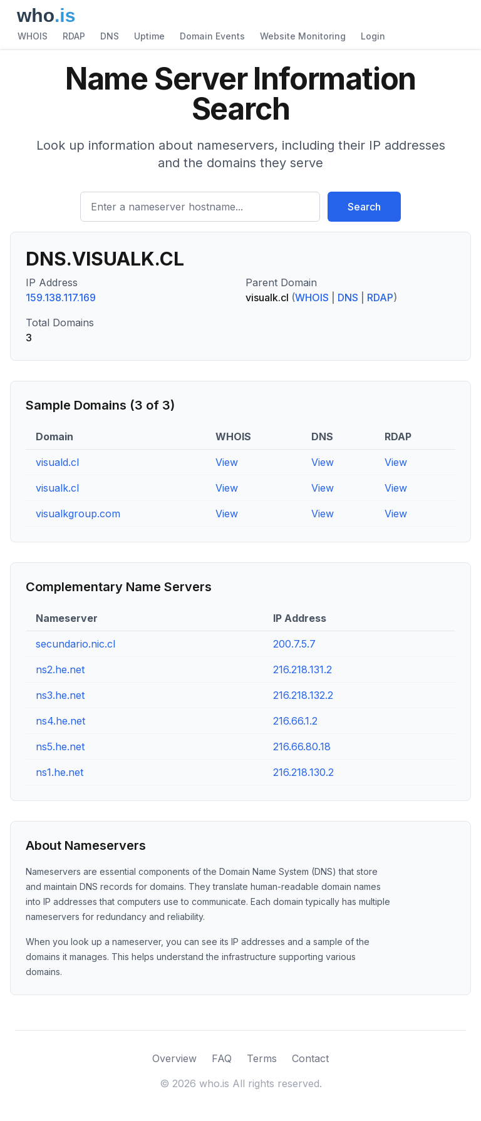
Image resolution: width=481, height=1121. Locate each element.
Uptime (149, 36)
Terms (262, 1058)
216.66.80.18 (302, 746)
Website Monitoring (303, 36)
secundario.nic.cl (75, 644)
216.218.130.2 (303, 772)
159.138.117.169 (61, 297)
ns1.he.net (59, 772)
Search (364, 206)
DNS (109, 36)
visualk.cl (57, 488)
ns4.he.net (60, 721)
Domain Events (212, 36)
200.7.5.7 (294, 644)
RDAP (74, 36)
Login (373, 36)
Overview (174, 1058)
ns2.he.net (60, 669)
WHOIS (33, 36)
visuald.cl (57, 462)
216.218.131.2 (302, 669)
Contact (310, 1058)
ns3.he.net (60, 695)
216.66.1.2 (295, 721)
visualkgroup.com (78, 513)
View (226, 462)
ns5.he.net (60, 746)
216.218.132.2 (303, 695)
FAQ (222, 1058)
